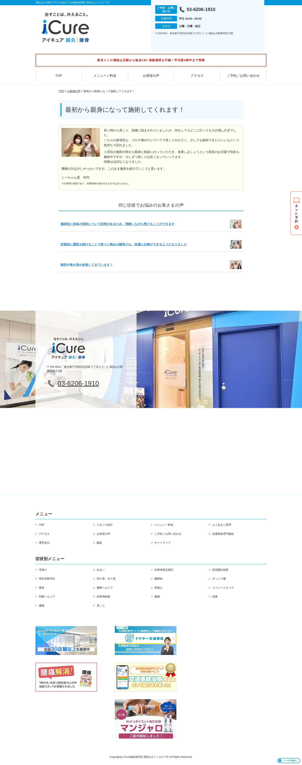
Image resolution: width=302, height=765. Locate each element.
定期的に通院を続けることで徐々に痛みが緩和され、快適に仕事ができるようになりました (123, 244)
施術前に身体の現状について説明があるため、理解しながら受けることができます (117, 224)
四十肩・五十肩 (106, 578)
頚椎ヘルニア (47, 596)
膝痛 (157, 596)
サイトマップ (162, 542)
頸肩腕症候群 (220, 569)
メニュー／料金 (104, 76)
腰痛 (41, 605)
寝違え (158, 587)
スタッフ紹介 (105, 524)
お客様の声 (151, 76)
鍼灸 (99, 542)
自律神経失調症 (163, 569)
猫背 (41, 587)
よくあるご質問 (221, 524)
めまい (101, 569)
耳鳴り (43, 569)
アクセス (197, 76)
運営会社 (44, 542)
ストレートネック (223, 587)
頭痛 (215, 596)
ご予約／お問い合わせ (243, 76)
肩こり (101, 605)
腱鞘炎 (158, 578)
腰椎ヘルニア (105, 587)
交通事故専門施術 (223, 533)
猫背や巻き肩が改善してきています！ (86, 264)
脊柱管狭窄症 (47, 578)
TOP (58, 76)
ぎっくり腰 (219, 578)
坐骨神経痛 (103, 596)
